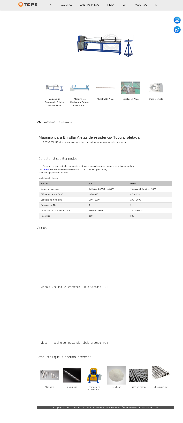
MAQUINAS (66, 5)
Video (6, 39)
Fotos (6, 25)
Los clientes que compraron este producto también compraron (11, 49)
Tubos (46, 169)
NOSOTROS (141, 5)
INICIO (110, 5)
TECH (124, 5)
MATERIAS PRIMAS (90, 5)
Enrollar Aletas (65, 122)
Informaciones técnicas (10, 32)
